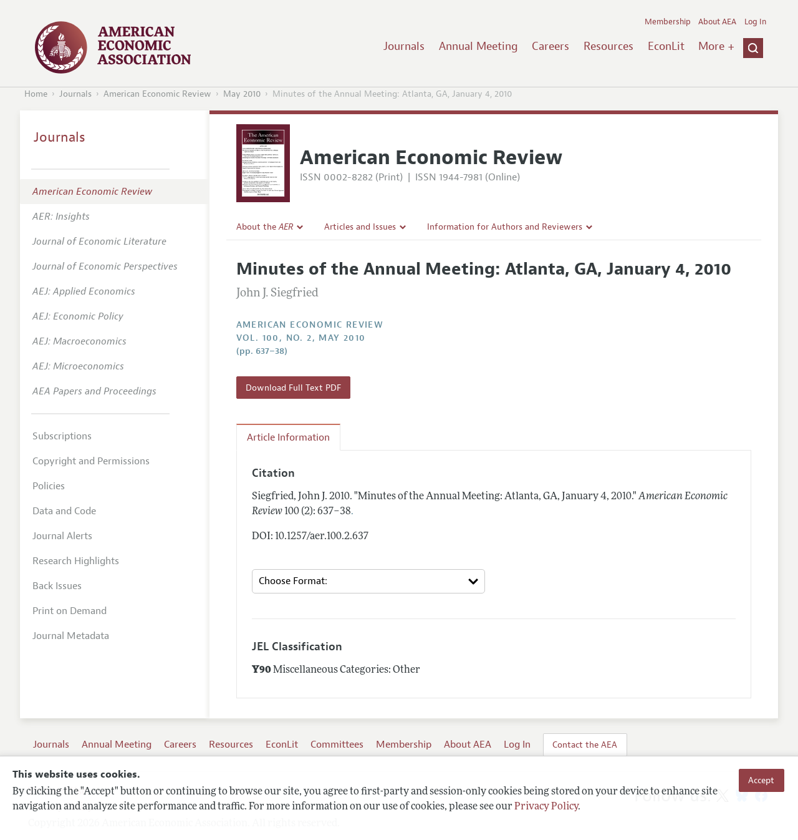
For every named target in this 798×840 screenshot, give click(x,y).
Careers (550, 46)
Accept (761, 780)
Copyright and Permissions (91, 461)
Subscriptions (62, 436)
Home (35, 94)
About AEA (717, 22)
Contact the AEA (584, 744)
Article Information (288, 437)
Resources (608, 46)
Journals (404, 46)
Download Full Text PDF (293, 387)
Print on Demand (69, 611)
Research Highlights (75, 561)
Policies (48, 486)
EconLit (666, 46)
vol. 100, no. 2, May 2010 (301, 338)
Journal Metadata (70, 636)
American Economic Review (157, 94)
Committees (336, 744)
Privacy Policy (546, 807)
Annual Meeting (478, 46)
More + (716, 46)
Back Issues (57, 586)
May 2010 (242, 94)
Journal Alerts (62, 536)
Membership (668, 22)
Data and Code (64, 511)
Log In (755, 22)
